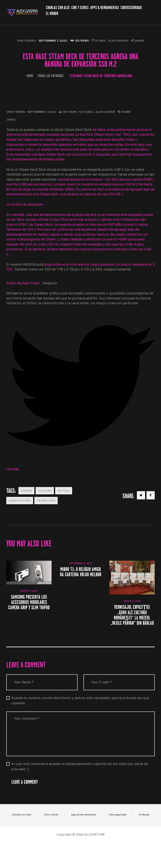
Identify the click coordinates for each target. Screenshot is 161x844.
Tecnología (46, 501)
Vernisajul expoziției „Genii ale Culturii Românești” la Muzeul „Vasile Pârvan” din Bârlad (132, 615)
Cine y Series (26, 41)
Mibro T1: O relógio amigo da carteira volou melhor (80, 572)
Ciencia (26, 491)
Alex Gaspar (118, 41)
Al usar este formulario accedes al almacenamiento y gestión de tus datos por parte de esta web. (79, 767)
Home (30, 76)
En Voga (63, 491)
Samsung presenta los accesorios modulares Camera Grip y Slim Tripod (29, 602)
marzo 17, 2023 (29, 591)
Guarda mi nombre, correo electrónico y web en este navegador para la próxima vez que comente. (80, 701)
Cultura (45, 491)
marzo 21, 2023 (132, 601)
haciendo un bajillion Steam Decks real (91, 135)
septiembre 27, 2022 (80, 563)
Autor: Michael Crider (23, 283)
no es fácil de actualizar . (25, 204)
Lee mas (12, 469)
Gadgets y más (20, 501)
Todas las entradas (50, 76)
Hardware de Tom (20, 229)
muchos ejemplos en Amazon (80, 179)
